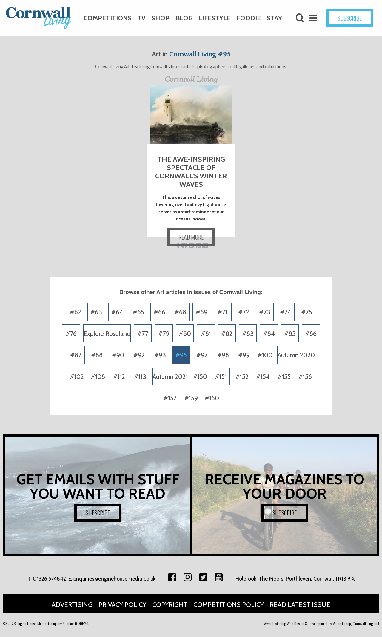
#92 (139, 355)
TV (141, 18)
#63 (96, 312)
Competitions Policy (228, 605)
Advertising (72, 605)
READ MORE (191, 236)
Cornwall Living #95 (200, 54)
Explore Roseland (107, 333)
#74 (285, 312)
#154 (263, 376)
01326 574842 (49, 578)
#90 (118, 355)
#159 (191, 398)
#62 (75, 312)
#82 (226, 333)
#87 (75, 355)
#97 (202, 355)
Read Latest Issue (300, 605)
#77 (142, 333)
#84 (269, 333)
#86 (311, 333)
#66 (159, 312)
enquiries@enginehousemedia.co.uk (114, 578)
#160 (212, 398)
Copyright (169, 605)
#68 (180, 312)
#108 (98, 376)
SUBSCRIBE (350, 17)
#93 (160, 355)
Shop (161, 18)
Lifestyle (215, 18)
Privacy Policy (122, 605)
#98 (223, 355)
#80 (185, 333)
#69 (201, 312)
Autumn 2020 (296, 355)
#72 (243, 312)
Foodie (249, 18)
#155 (284, 376)
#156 (305, 376)
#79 (164, 333)
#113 (140, 376)
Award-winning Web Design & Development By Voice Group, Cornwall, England (321, 623)
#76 (71, 333)
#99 (244, 355)
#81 (206, 333)
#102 (77, 376)
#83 (248, 333)
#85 (289, 333)
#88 (97, 355)
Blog (184, 18)
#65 (138, 312)
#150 (200, 376)
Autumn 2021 (170, 376)
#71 (222, 312)
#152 (242, 376)
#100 (265, 355)
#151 (221, 376)
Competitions (107, 18)
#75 (306, 312)
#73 (264, 312)
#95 (181, 355)
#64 (117, 312)
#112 (119, 376)
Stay (274, 18)
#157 (170, 398)
